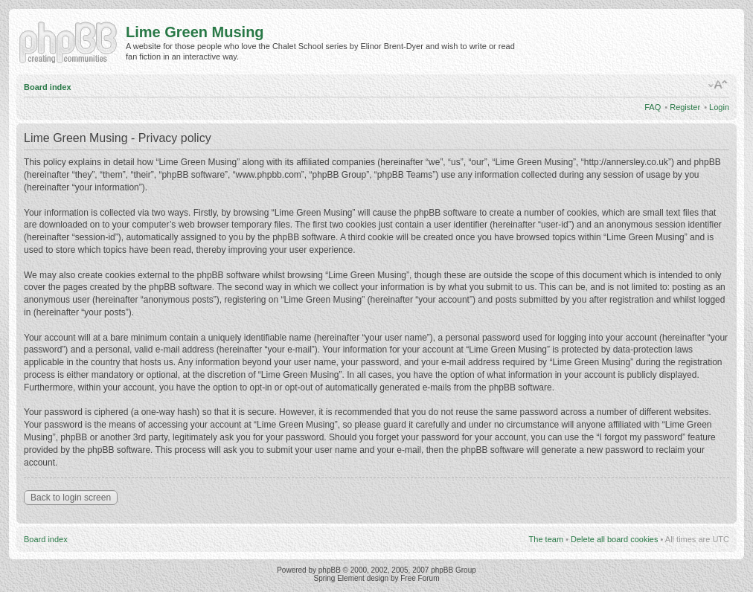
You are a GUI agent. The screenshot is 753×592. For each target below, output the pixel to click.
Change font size (718, 84)
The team (546, 539)
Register (685, 107)
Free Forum (419, 578)
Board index (47, 87)
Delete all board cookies (614, 539)
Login (719, 107)
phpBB (329, 570)
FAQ (652, 107)
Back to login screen (71, 497)
